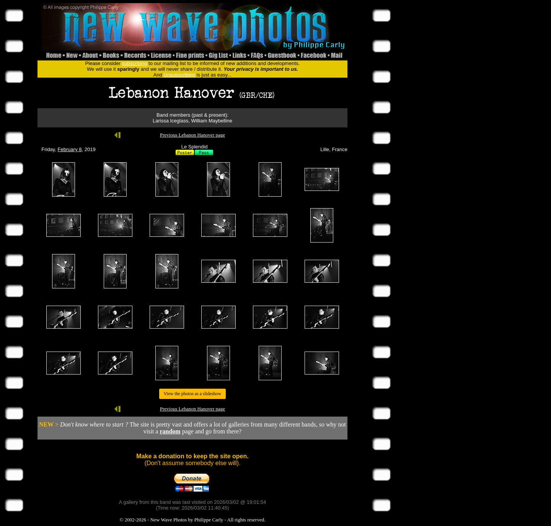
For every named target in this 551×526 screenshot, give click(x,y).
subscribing (134, 63)
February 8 (70, 149)
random (170, 431)
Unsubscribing (179, 75)
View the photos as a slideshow (192, 393)
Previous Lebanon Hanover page (192, 135)
